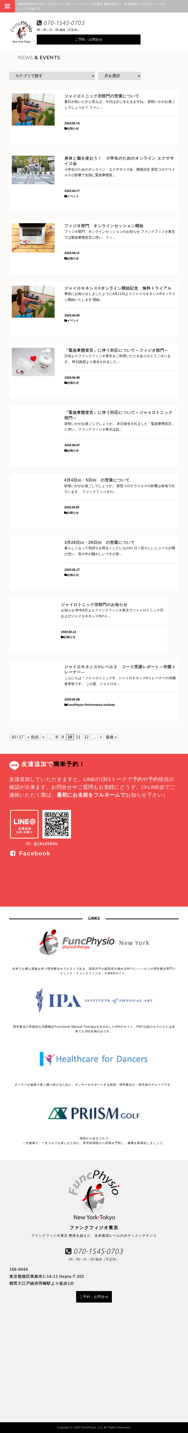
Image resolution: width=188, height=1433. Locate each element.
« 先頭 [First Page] (32, 737)
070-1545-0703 (60, 23)
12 (86, 737)
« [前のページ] (43, 737)
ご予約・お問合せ (88, 39)
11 (78, 737)
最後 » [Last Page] (111, 737)
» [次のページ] (101, 737)
